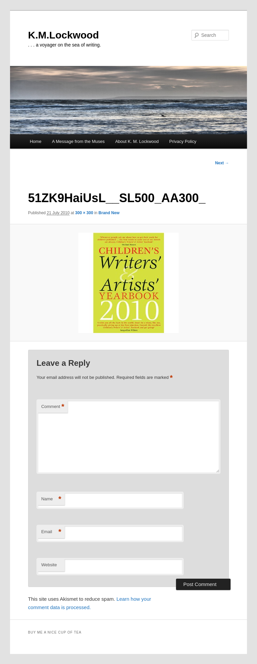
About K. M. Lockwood (137, 141)
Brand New (108, 213)
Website (49, 564)
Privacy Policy (182, 141)
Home (35, 141)
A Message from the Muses (78, 141)
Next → (222, 163)
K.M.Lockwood (63, 34)
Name (51, 499)
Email (51, 532)
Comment (52, 407)
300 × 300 (84, 213)
